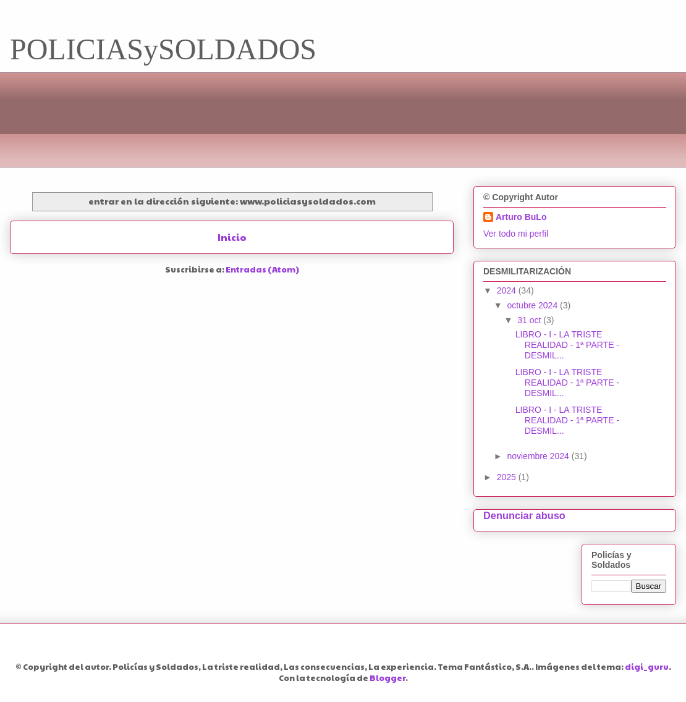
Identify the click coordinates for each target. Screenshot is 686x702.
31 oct (530, 320)
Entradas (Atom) (262, 269)
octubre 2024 (533, 305)
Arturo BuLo (521, 217)
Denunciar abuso (524, 515)
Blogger (387, 677)
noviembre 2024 (539, 456)
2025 (508, 477)
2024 (508, 290)
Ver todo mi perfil (515, 234)
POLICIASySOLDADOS (163, 49)
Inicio (232, 236)
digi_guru (647, 666)
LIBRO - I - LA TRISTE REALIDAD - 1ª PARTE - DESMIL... (567, 344)
